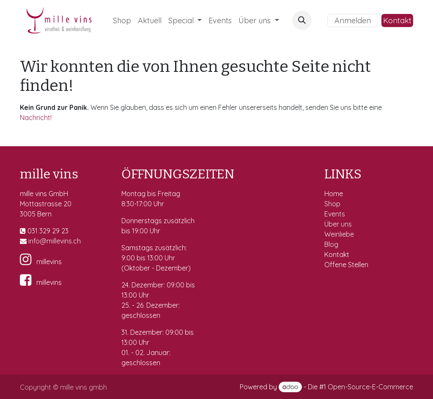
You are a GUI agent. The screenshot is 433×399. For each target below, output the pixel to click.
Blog (331, 244)
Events (335, 214)
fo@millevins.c (55, 241)
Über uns (338, 224)
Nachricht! (36, 117)
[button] (302, 20)
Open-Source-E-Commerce (370, 387)
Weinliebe (340, 234)
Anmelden (352, 20)
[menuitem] (122, 20)
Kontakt (397, 20)
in (30, 241)
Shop (333, 204)
